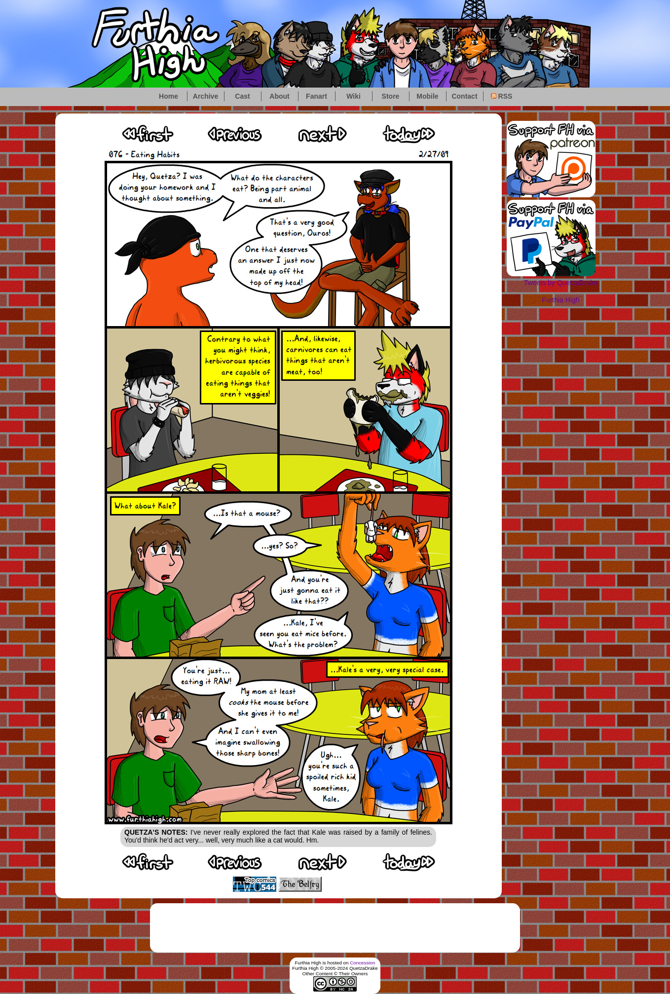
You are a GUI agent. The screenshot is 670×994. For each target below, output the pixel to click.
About (279, 96)
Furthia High (560, 300)
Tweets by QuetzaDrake (560, 283)
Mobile (427, 96)
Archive (205, 96)
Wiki (353, 96)
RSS (502, 96)
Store (391, 96)
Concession (362, 962)
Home (168, 96)
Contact (464, 96)
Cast (242, 96)
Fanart (316, 96)
